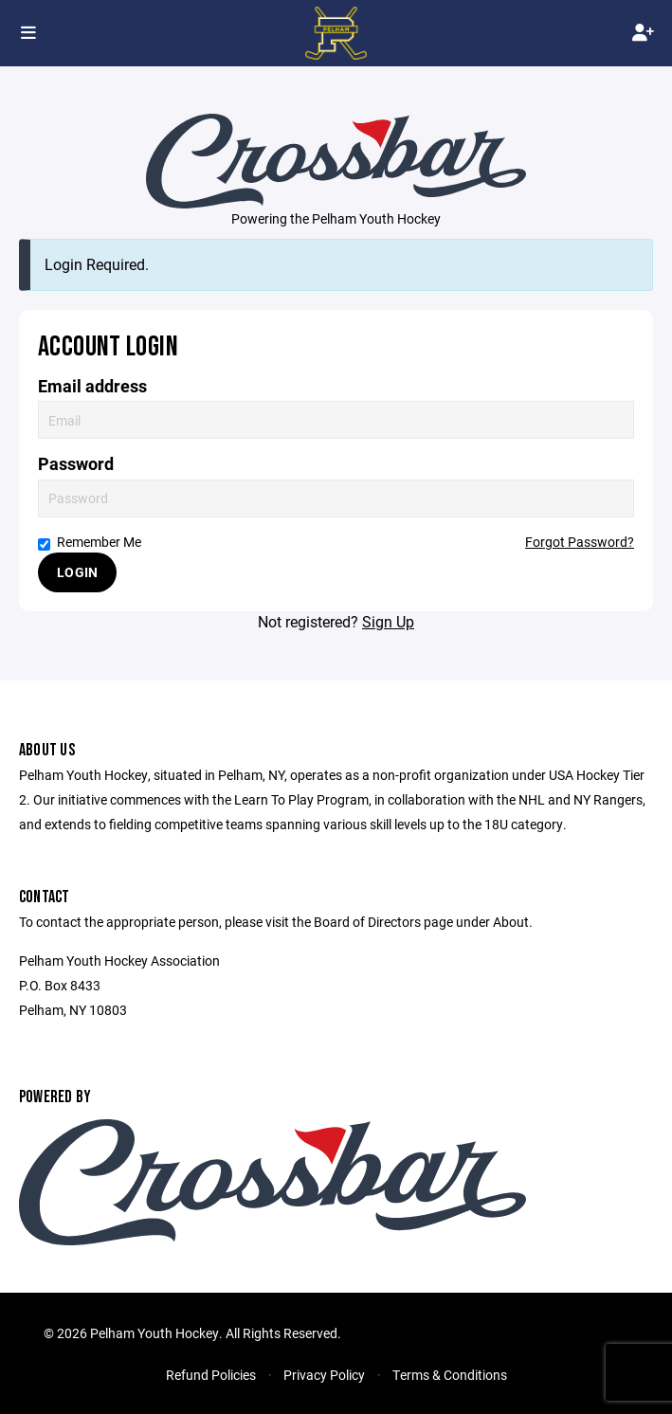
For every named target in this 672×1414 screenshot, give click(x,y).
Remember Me (89, 542)
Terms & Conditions (449, 1375)
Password (76, 464)
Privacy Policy (324, 1375)
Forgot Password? (579, 542)
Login (77, 572)
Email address (92, 386)
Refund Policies (211, 1375)
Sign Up (388, 621)
